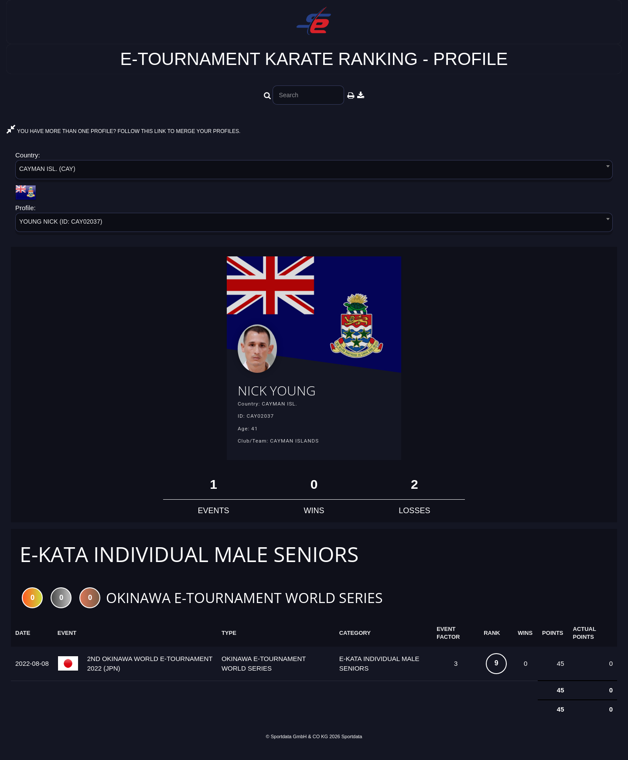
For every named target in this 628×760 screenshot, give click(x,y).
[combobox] (314, 171)
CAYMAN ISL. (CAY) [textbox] (47, 168)
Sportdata (351, 745)
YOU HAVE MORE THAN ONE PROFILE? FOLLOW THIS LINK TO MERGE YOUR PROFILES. (123, 131)
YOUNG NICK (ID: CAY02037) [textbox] (60, 221)
